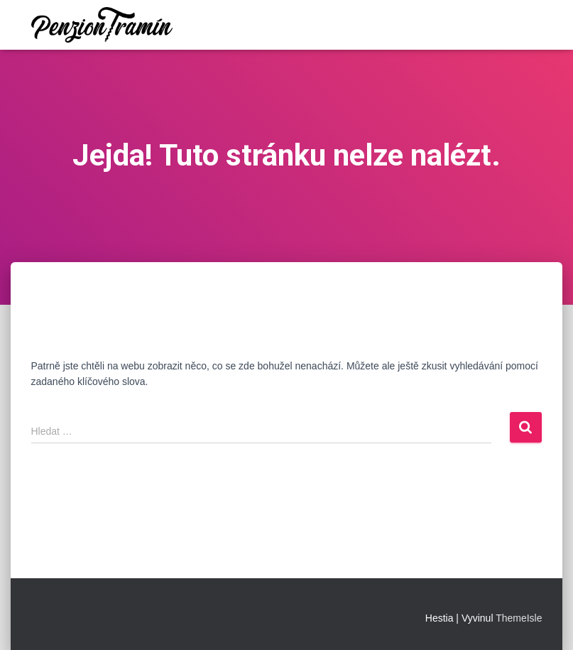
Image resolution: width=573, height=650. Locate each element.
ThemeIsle (519, 618)
